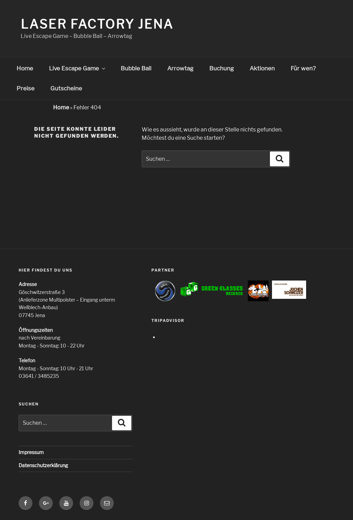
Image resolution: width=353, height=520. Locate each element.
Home (25, 68)
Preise (25, 88)
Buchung (221, 68)
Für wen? (303, 68)
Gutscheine (66, 88)
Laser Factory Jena (97, 24)
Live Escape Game (78, 68)
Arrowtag (180, 68)
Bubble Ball (136, 68)
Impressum (31, 452)
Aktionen (262, 68)
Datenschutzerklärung (43, 465)
